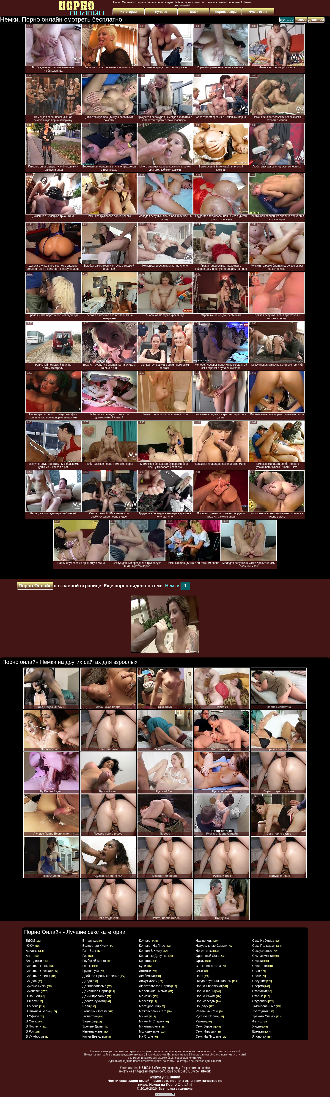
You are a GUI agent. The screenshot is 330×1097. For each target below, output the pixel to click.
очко (199, 971)
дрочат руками (93, 1001)
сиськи (257, 961)
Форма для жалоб (165, 1077)
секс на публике (208, 1036)
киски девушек (93, 1036)
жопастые (90, 1016)
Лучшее (161, 12)
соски (256, 976)
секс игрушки (206, 1031)
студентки (260, 1001)
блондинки (34, 961)
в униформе (35, 1036)
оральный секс (207, 956)
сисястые (259, 966)
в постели (33, 1026)
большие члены (38, 976)
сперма (258, 986)
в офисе (32, 1016)
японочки (259, 1036)
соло (256, 971)
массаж (145, 1001)
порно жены (205, 991)
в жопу (31, 1001)
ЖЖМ (30, 945)
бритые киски (36, 986)
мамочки (145, 996)
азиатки (32, 950)
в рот (30, 1031)
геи (85, 956)
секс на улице (263, 940)
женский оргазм (94, 1011)
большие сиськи (38, 971)
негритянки (204, 950)
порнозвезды (206, 1001)
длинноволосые (94, 986)
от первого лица (208, 966)
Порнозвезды (226, 12)
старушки (259, 991)
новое (300, 20)
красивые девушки (153, 956)
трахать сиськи (263, 1016)
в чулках (89, 940)
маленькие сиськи (153, 991)
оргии (200, 961)
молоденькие (149, 1031)
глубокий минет (94, 961)
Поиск (193, 12)
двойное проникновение (100, 976)
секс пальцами (264, 945)
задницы (89, 1021)
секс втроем (205, 1026)
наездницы (204, 940)
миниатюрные (149, 1026)
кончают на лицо (152, 945)
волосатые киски (95, 945)
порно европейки (209, 986)
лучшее (287, 20)
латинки (145, 971)
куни (142, 966)
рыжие (201, 1021)
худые (257, 1026)
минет (143, 1016)
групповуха (90, 971)
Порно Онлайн (35, 585)
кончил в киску (150, 950)
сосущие (259, 981)
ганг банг (89, 950)
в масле (32, 1006)
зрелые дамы (92, 1026)
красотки (146, 961)
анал (29, 956)
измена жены (93, 1031)
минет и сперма (151, 1021)
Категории (129, 12)
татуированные (263, 1006)
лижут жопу (148, 981)
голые (87, 966)
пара (199, 976)
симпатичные (262, 956)
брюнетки (33, 991)
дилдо (87, 981)
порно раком (205, 996)
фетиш (257, 1021)
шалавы (258, 1031)
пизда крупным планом (214, 981)
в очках (32, 1021)
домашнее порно (95, 991)
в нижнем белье (38, 1011)
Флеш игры (258, 12)
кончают (145, 940)
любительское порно (155, 986)
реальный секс (207, 1011)
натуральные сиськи (211, 945)
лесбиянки (147, 976)
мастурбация (149, 1006)
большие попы (37, 966)
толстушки (260, 1011)
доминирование (94, 996)
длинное (316, 20)
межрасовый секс (153, 1011)
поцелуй (202, 1006)
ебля (86, 1006)
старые (258, 996)
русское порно (207, 1016)
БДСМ (30, 940)
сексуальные (262, 950)
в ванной (33, 996)
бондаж (31, 981)
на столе (146, 1036)
